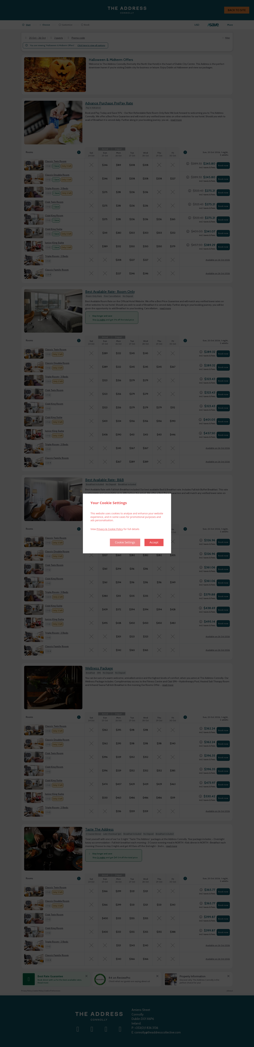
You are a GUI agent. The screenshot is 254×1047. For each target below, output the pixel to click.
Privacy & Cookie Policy (109, 529)
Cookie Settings (125, 542)
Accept (154, 542)
